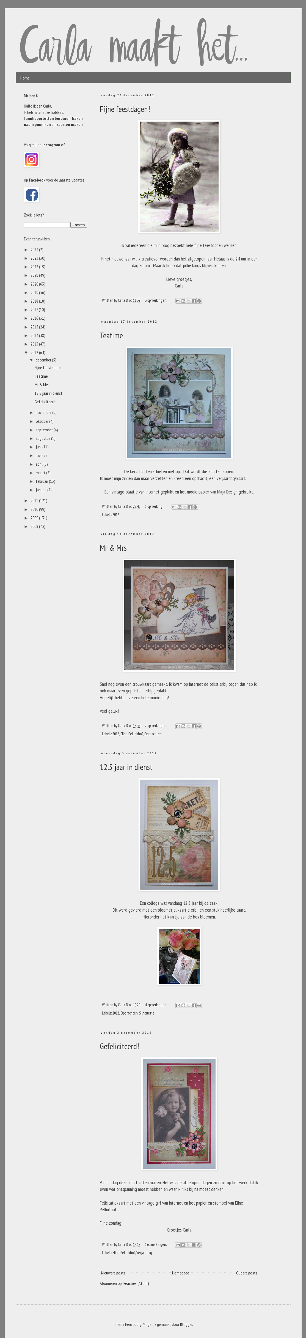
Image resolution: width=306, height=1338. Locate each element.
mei (39, 455)
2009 (35, 517)
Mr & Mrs (113, 547)
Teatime (111, 335)
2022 (35, 266)
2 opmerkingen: (156, 725)
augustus (43, 438)
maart (41, 472)
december (44, 360)
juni (39, 446)
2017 (35, 309)
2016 (35, 318)
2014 (35, 335)
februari (42, 481)
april (39, 464)
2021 (35, 275)
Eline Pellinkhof (131, 733)
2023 (35, 258)
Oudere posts (246, 1273)
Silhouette (147, 1013)
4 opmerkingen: (156, 1004)
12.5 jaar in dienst (126, 766)
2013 (35, 344)
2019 (35, 292)
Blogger (186, 1324)
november (44, 412)
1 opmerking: (154, 506)
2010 (35, 509)
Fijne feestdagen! (125, 108)
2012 (115, 514)
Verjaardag (144, 1252)
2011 (35, 500)
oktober (42, 421)
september (45, 429)
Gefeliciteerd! (119, 1046)
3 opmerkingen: (156, 300)
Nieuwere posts (113, 1273)
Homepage (180, 1273)
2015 (35, 327)
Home (25, 78)
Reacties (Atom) (136, 1283)
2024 (35, 249)
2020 (35, 284)
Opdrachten (153, 733)
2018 (35, 301)
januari (41, 489)
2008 (35, 526)
